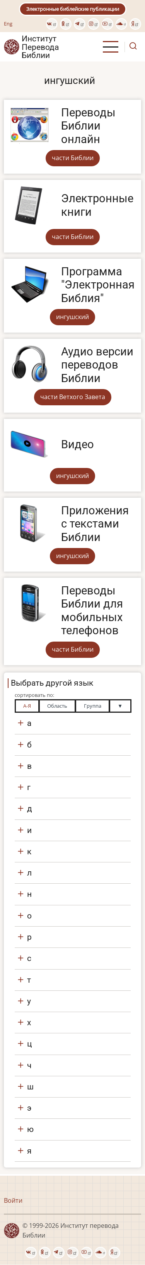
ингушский (72, 316)
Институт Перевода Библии (40, 46)
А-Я (27, 705)
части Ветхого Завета (72, 397)
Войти (13, 1200)
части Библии (73, 158)
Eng (8, 23)
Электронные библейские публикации (72, 8)
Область (57, 705)
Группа (92, 705)
